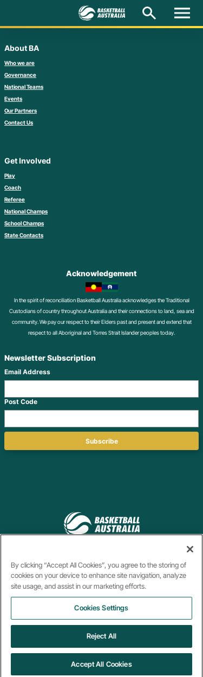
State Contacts (23, 235)
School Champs (24, 223)
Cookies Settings (101, 611)
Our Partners (20, 110)
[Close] (190, 553)
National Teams (23, 86)
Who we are (19, 63)
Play (9, 175)
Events (13, 98)
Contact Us (18, 122)
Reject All (101, 639)
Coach (12, 187)
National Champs (26, 211)
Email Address (27, 372)
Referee (14, 199)
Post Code (20, 402)
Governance (20, 74)
